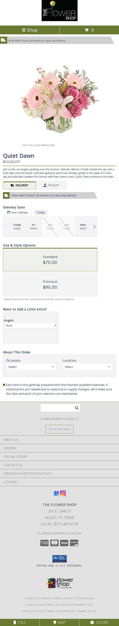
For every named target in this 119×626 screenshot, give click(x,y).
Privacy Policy (32, 611)
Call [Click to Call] (20, 622)
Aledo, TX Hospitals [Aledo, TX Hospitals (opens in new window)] (79, 598)
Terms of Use (87, 611)
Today (41, 212)
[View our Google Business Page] (56, 495)
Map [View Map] (59, 622)
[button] (59, 558)
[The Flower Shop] (60, 20)
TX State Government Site (74, 604)
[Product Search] (60, 408)
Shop (29, 30)
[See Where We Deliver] (60, 429)
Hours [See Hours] (99, 622)
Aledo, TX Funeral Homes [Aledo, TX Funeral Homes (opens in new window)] (43, 598)
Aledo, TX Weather (39, 604)
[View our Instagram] (63, 495)
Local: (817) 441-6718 (59, 523)
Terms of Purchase (60, 611)
